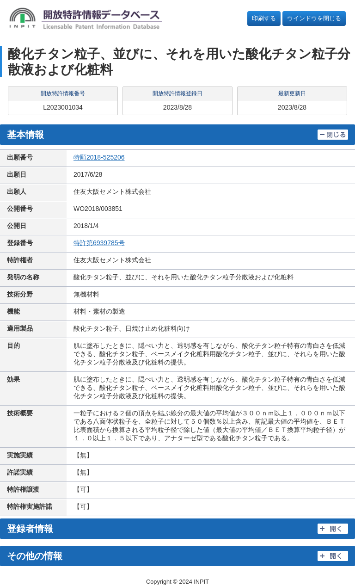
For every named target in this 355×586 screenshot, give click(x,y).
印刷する (264, 18)
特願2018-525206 (99, 157)
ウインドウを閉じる (314, 18)
